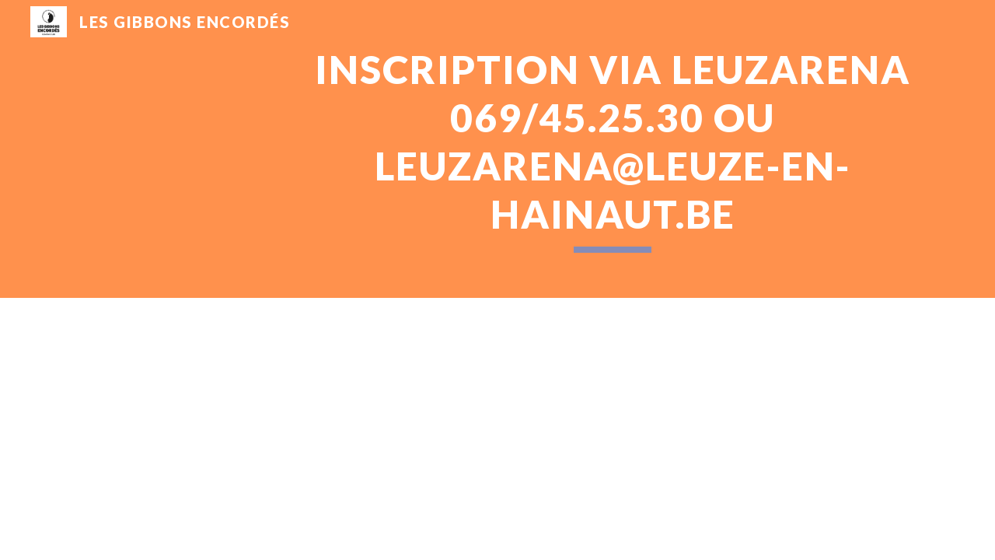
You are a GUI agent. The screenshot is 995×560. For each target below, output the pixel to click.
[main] (612, 149)
